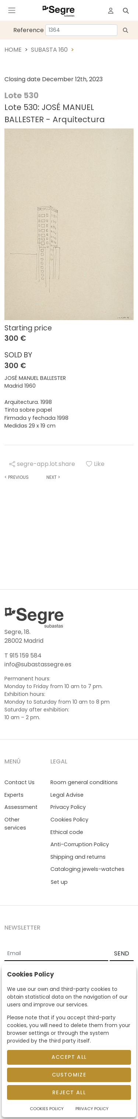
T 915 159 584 (23, 655)
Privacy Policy (68, 807)
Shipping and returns (78, 857)
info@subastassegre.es (37, 664)
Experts (14, 795)
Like (95, 464)
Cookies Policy (69, 819)
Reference (28, 30)
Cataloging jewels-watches (87, 869)
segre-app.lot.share (42, 464)
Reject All (69, 1092)
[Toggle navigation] (11, 10)
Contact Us (19, 782)
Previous (16, 477)
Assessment (21, 807)
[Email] (56, 954)
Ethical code (66, 832)
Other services (15, 823)
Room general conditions (84, 782)
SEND (121, 953)
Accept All (69, 1057)
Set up (59, 882)
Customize (69, 1074)
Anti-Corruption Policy (79, 844)
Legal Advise (67, 795)
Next (53, 477)
